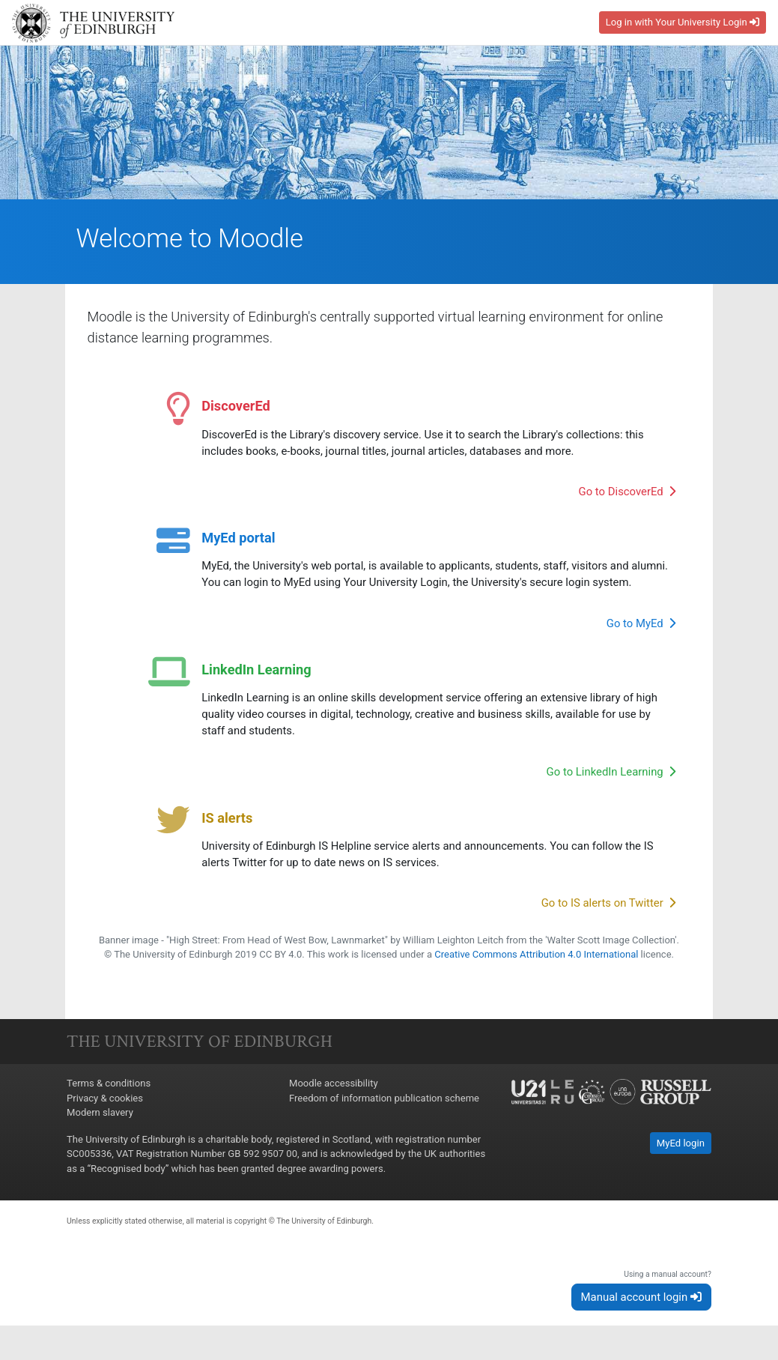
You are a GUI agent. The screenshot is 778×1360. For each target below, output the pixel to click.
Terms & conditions (109, 1103)
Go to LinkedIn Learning (610, 776)
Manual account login (641, 1316)
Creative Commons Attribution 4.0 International (536, 974)
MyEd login (681, 1162)
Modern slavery (100, 1132)
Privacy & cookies (105, 1117)
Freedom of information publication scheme (384, 1117)
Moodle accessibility (333, 1103)
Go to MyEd (641, 628)
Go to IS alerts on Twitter (608, 908)
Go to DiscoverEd (626, 496)
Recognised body (128, 1188)
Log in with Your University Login (682, 22)
